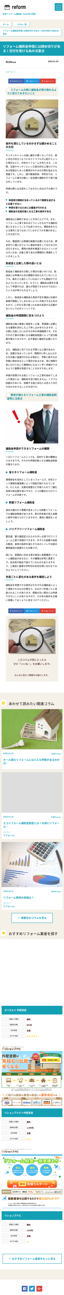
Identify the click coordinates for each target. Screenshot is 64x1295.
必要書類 (19, 1263)
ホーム (6, 24)
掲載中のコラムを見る (32, 918)
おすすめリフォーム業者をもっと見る (32, 1201)
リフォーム (33, 1263)
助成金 (7, 1263)
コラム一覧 (22, 24)
